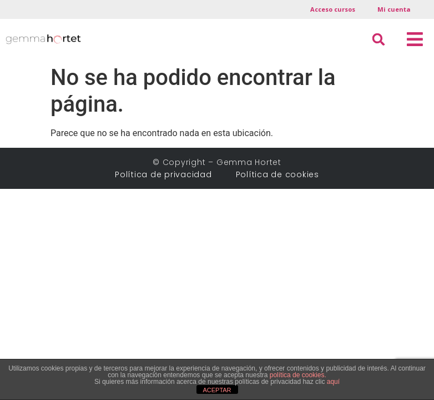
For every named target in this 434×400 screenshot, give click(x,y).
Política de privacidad (167, 167)
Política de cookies (277, 167)
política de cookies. (298, 375)
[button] (414, 39)
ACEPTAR (217, 390)
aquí (333, 382)
